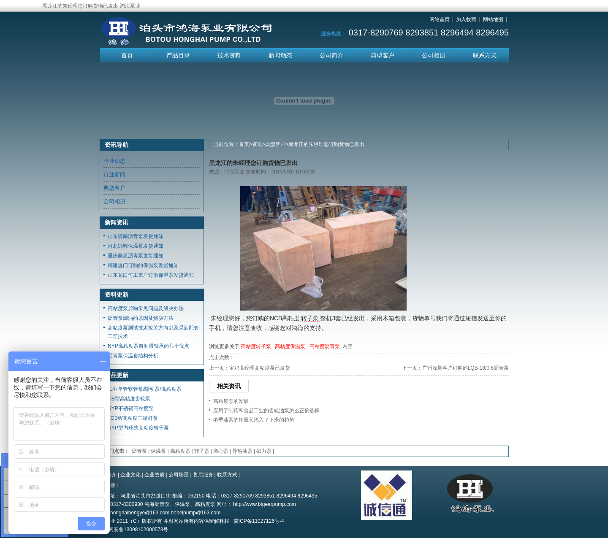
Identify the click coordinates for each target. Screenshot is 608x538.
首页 (127, 55)
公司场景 (178, 475)
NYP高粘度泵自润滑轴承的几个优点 (148, 346)
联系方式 (485, 55)
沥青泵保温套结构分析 (133, 356)
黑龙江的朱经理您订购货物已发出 (326, 144)
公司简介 (331, 55)
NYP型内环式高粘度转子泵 (138, 428)
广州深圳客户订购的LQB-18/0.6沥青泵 (465, 368)
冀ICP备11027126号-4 (258, 521)
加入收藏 (466, 19)
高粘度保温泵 (290, 346)
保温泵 (158, 451)
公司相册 (433, 55)
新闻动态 (280, 55)
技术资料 (229, 55)
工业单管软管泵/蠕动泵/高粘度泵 (145, 389)
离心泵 (220, 451)
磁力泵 (263, 451)
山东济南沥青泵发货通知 (135, 236)
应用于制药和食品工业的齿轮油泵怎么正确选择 (266, 411)
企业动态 (114, 161)
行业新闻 (114, 174)
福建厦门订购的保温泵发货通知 (143, 265)
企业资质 (154, 475)
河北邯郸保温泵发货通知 (135, 246)
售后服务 (203, 475)
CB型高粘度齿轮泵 (129, 399)
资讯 (257, 144)
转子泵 (310, 318)
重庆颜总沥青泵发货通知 (135, 256)
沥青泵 (139, 451)
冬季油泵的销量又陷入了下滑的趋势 (253, 420)
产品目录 (178, 55)
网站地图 (493, 19)
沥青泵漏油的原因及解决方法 (141, 318)
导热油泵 (242, 451)
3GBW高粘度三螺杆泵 (133, 418)
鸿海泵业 (234, 172)
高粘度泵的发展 (231, 401)
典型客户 (382, 55)
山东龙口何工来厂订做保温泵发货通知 (151, 275)
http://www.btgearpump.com (264, 504)
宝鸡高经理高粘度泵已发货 (259, 368)
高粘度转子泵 (256, 346)
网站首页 (439, 19)
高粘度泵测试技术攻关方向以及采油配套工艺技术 (153, 332)
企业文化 (130, 475)
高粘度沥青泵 (324, 346)
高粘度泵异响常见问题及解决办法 (146, 308)
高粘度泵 (180, 451)
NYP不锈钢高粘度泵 (131, 408)
